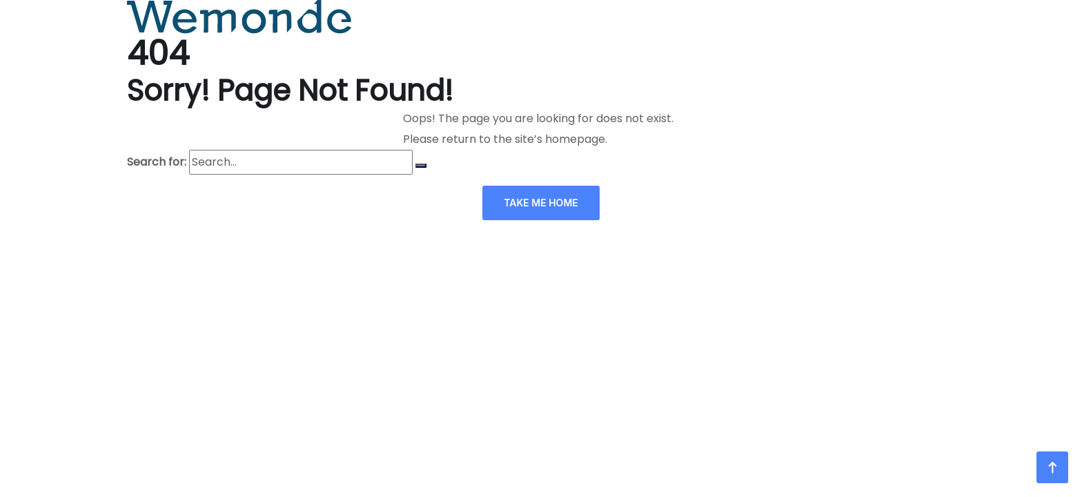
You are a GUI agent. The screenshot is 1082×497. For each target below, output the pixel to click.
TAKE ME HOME (541, 202)
